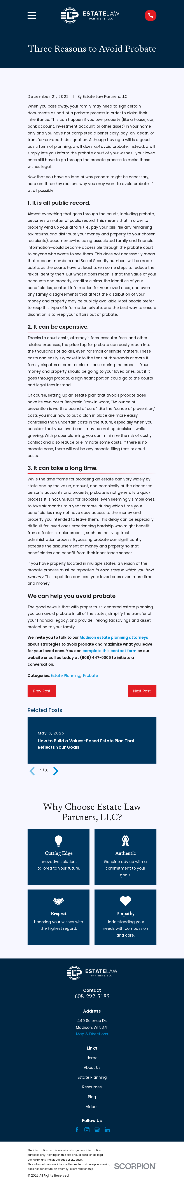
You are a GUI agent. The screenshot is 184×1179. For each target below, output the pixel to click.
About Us (92, 1067)
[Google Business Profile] (97, 1129)
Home (92, 1058)
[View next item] (55, 771)
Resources (92, 1087)
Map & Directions (92, 1034)
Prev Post (42, 691)
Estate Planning (65, 675)
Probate (90, 675)
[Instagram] (87, 1129)
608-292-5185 (92, 997)
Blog (92, 1097)
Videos (92, 1106)
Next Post (142, 691)
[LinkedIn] (107, 1129)
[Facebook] (77, 1129)
